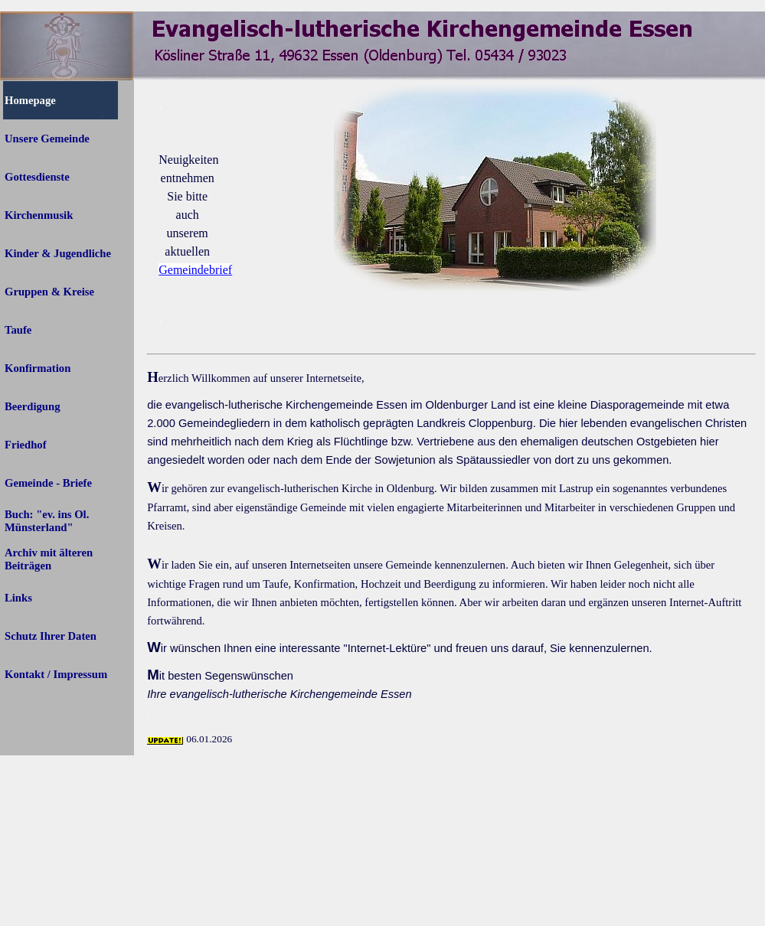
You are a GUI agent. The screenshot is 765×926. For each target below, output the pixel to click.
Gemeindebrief (195, 269)
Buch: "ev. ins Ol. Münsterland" (47, 520)
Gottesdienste (37, 177)
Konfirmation (37, 368)
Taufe (18, 330)
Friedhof (26, 445)
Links (18, 598)
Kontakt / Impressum (56, 674)
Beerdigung (32, 406)
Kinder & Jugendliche (58, 253)
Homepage (30, 100)
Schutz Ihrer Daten (50, 636)
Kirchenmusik (39, 215)
